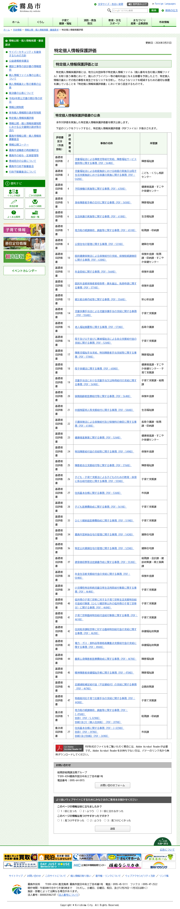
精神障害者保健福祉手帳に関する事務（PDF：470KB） (104, 672)
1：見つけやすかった (72, 820)
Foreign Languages (165, 3)
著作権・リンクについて (108, 876)
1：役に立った (69, 811)
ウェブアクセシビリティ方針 (140, 876)
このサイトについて (55, 876)
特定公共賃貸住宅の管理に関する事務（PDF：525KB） (104, 548)
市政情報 (17, 30)
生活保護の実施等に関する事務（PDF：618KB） (101, 216)
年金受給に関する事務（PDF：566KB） (96, 271)
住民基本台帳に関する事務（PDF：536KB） (98, 493)
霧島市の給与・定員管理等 (24, 155)
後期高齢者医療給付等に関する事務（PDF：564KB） (103, 396)
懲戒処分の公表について (22, 161)
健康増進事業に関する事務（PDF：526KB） (98, 437)
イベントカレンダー (24, 270)
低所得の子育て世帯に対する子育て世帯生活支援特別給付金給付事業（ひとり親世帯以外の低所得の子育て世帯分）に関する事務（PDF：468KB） (106, 603)
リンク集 (164, 876)
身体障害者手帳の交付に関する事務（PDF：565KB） (103, 202)
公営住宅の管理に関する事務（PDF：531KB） (99, 244)
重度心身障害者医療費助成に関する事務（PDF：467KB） (106, 659)
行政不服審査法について (22, 172)
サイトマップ (16, 876)
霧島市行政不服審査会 (21, 166)
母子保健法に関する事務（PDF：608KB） (97, 368)
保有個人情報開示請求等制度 (25, 112)
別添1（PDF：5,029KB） (88, 718)
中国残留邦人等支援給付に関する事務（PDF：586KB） (104, 410)
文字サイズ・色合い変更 (110, 4)
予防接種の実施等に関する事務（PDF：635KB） (101, 188)
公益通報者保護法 (19, 61)
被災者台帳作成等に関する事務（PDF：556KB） (101, 299)
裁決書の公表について (21, 93)
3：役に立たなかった (112, 811)
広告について (167, 850)
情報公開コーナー (19, 144)
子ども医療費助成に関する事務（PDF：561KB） (101, 507)
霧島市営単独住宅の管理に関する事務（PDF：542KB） (104, 534)
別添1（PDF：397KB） (86, 732)
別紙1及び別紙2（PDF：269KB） (92, 736)
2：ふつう (88, 811)
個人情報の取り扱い (80, 876)
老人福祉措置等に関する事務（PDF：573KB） (99, 327)
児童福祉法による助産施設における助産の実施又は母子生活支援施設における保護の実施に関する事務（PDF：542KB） (106, 175)
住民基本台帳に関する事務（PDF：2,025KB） (99, 728)
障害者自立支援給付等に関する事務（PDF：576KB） (103, 465)
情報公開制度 (16, 107)
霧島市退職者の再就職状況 (24, 150)
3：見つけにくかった (119, 820)
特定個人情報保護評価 (21, 118)
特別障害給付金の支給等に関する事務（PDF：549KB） (104, 451)
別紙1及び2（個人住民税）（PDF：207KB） (98, 722)
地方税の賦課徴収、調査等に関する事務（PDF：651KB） (106, 230)
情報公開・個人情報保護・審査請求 (42, 30)
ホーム (7, 30)
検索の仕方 (171, 10)
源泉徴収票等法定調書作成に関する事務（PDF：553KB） (106, 562)
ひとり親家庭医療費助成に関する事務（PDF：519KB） (104, 520)
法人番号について (68, 895)
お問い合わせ (34, 876)
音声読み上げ (139, 4)
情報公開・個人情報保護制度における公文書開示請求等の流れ (25, 127)
